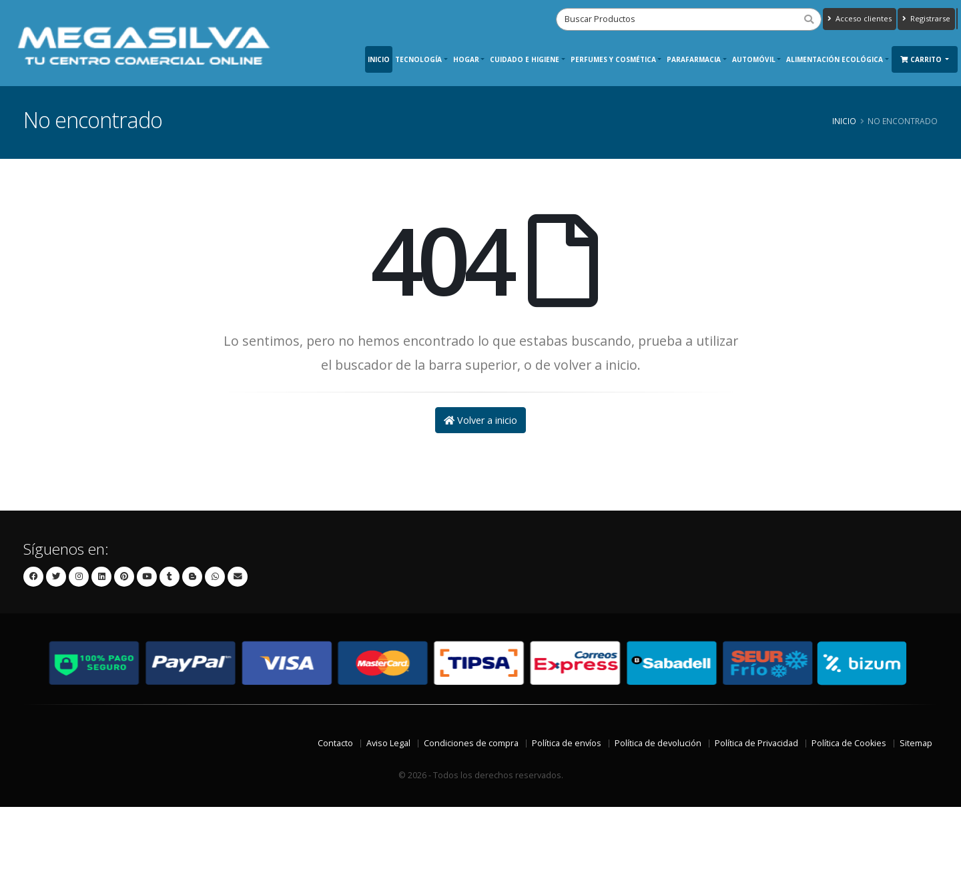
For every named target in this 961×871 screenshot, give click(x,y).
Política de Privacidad (756, 743)
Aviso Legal (388, 743)
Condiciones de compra (471, 743)
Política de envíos (566, 743)
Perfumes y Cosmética (613, 59)
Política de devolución (658, 743)
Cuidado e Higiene (524, 59)
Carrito (922, 59)
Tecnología (418, 59)
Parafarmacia (694, 59)
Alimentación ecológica (834, 59)
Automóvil (753, 59)
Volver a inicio (480, 420)
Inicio (379, 59)
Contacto (335, 743)
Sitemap (916, 743)
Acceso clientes (860, 18)
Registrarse (926, 18)
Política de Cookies (849, 743)
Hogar (466, 59)
